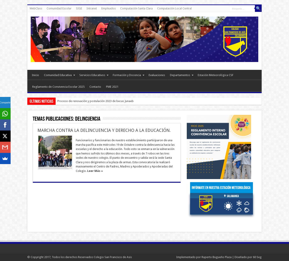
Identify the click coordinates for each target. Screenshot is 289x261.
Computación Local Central (174, 8)
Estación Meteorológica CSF (215, 75)
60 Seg (257, 257)
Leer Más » (95, 171)
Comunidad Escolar (59, 8)
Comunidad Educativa (59, 75)
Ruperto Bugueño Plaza (217, 257)
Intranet (92, 8)
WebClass (36, 8)
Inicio (35, 75)
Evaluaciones (157, 75)
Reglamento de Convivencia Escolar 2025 (58, 86)
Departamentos (181, 75)
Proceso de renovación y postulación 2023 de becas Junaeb (95, 101)
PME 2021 (112, 86)
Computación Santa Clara (136, 8)
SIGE (79, 8)
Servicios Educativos (94, 75)
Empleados (108, 8)
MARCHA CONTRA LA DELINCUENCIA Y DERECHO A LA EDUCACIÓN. (104, 130)
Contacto (95, 86)
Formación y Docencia (128, 75)
